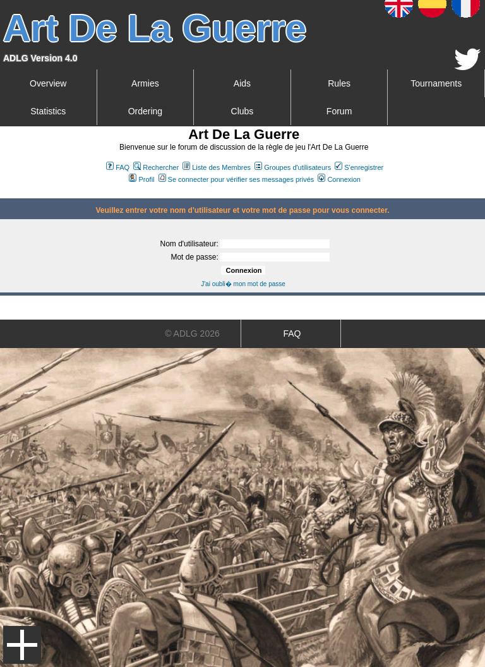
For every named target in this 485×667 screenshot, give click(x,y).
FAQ (117, 167)
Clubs (242, 111)
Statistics (48, 111)
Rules (339, 83)
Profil (141, 179)
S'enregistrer (359, 167)
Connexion (339, 179)
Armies (145, 83)
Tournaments (436, 83)
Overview (48, 83)
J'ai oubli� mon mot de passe (243, 283)
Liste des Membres (217, 167)
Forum (339, 111)
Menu (22, 645)
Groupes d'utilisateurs (292, 167)
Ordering (145, 111)
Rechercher (156, 167)
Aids (242, 83)
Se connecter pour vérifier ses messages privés (236, 179)
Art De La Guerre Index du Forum (5, 193)
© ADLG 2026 (192, 333)
